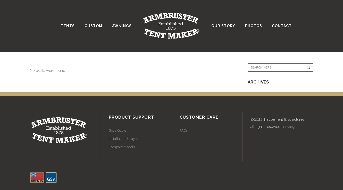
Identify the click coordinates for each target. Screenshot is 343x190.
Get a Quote (117, 130)
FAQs (184, 130)
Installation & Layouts (125, 139)
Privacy (289, 127)
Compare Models (122, 147)
